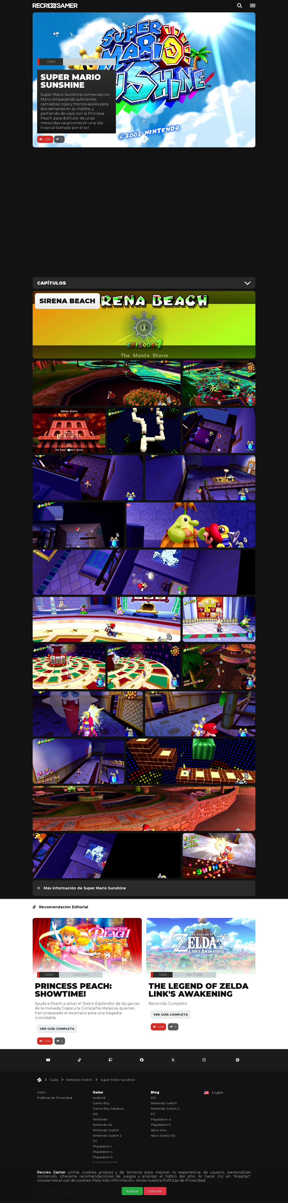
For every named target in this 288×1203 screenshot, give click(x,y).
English (217, 1093)
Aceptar (132, 1191)
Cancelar (155, 1191)
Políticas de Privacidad (184, 1180)
